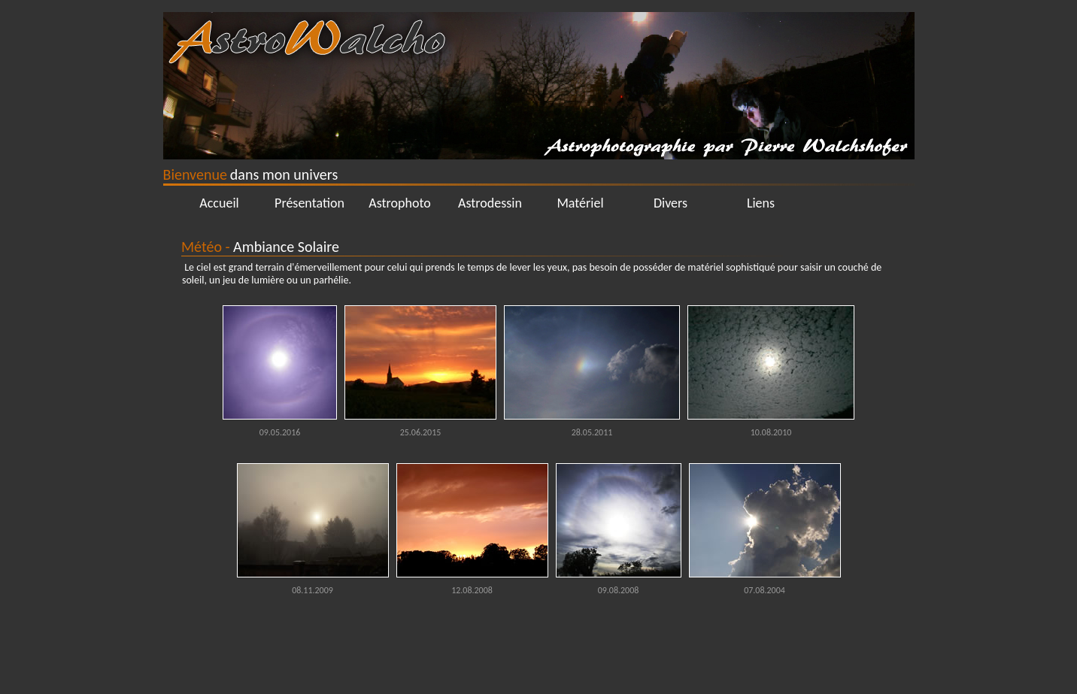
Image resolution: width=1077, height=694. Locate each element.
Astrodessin (490, 203)
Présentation (309, 203)
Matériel (580, 203)
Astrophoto (400, 203)
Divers (670, 203)
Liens (761, 203)
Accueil (218, 203)
